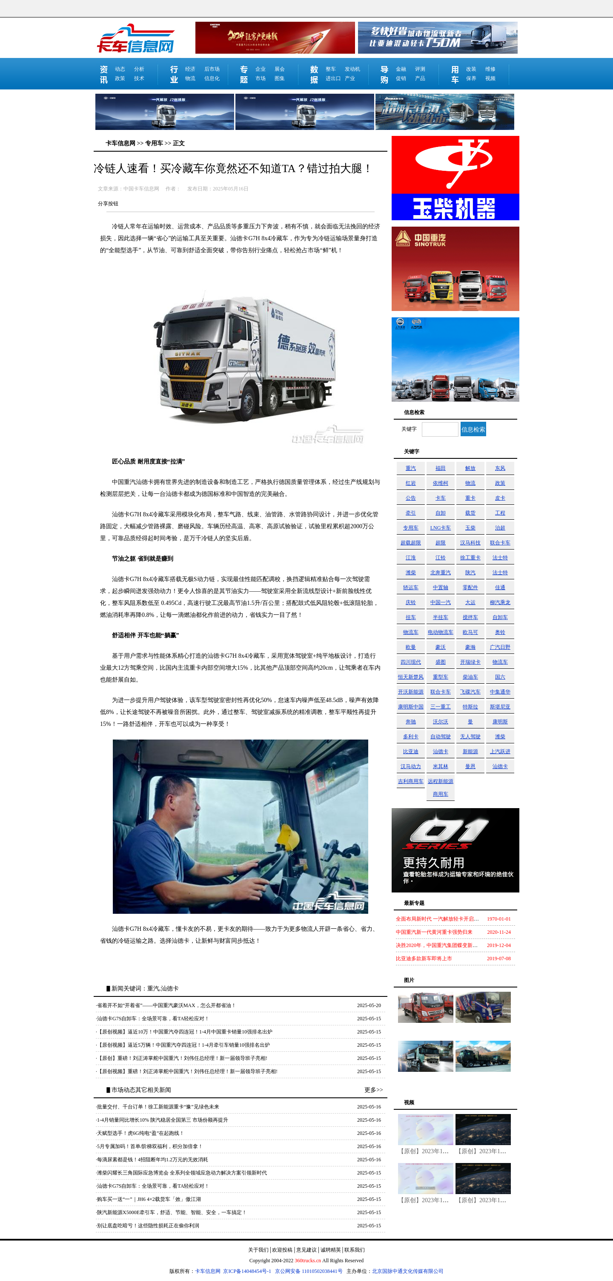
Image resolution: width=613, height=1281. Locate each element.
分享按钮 (108, 204)
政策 (120, 78)
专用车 (410, 528)
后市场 (212, 69)
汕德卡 (440, 751)
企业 (260, 69)
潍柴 (411, 573)
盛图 (440, 662)
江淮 (411, 558)
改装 (471, 69)
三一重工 (440, 707)
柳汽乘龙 (500, 602)
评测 (420, 69)
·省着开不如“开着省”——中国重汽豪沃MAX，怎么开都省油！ (166, 1005)
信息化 (212, 78)
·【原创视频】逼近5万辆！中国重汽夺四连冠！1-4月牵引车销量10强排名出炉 (183, 1045)
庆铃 (411, 602)
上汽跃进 (500, 751)
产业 (350, 78)
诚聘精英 (331, 1250)
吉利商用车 (411, 781)
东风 (500, 468)
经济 (190, 69)
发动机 (352, 69)
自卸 (440, 513)
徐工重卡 (470, 558)
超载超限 (411, 543)
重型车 (440, 677)
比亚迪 (410, 751)
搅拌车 (470, 617)
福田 (440, 468)
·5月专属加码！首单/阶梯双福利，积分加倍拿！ (149, 1146)
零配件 (470, 587)
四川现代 (411, 662)
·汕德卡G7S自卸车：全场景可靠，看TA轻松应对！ (152, 1019)
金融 (401, 69)
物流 (190, 78)
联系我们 (354, 1250)
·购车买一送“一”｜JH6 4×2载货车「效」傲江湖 (148, 1199)
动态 (120, 69)
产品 (420, 78)
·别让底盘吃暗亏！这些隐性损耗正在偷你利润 (147, 1226)
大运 (470, 602)
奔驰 (411, 722)
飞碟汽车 (470, 692)
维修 (490, 69)
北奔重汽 (440, 573)
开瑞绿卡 (470, 662)
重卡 (470, 498)
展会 (280, 69)
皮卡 (500, 498)
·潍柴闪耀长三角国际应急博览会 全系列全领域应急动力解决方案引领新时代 (181, 1173)
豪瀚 (470, 647)
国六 (500, 677)
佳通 (500, 587)
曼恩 (470, 766)
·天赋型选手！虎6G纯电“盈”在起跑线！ (140, 1133)
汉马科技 (470, 543)
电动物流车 (440, 632)
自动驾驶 (440, 737)
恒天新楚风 (411, 677)
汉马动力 (411, 766)
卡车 (440, 498)
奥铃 (500, 632)
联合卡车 (500, 543)
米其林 (440, 766)
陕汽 (470, 573)
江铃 (440, 558)
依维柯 (440, 483)
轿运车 (410, 587)
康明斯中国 (411, 707)
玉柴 (470, 528)
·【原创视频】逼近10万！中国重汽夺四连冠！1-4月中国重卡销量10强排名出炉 (184, 1032)
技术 (139, 78)
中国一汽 (440, 602)
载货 (470, 513)
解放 (470, 468)
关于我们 (258, 1250)
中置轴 (440, 587)
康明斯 (500, 722)
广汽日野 (500, 647)
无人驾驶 (470, 737)
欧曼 (411, 647)
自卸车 (500, 617)
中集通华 (500, 692)
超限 (440, 543)
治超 (500, 528)
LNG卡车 (440, 528)
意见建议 (306, 1250)
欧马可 (470, 632)
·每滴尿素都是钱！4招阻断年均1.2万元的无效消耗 (152, 1160)
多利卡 (410, 737)
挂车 (411, 617)
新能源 (470, 751)
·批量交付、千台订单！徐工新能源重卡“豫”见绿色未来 (157, 1107)
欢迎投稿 (282, 1250)
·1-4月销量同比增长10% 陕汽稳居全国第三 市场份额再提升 (162, 1120)
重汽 (411, 468)
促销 (401, 78)
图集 (280, 78)
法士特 (500, 558)
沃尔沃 (440, 722)
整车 (331, 69)
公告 (411, 498)
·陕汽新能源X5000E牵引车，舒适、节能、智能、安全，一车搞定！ (171, 1212)
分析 (139, 69)
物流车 (410, 632)
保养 (471, 78)
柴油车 (470, 677)
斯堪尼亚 (500, 707)
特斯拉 (470, 707)
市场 (260, 78)
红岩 (411, 483)
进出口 (333, 78)
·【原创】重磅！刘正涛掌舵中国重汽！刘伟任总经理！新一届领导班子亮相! (181, 1058)
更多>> (373, 1090)
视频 (490, 78)
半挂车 (440, 617)
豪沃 (440, 647)
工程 (500, 513)
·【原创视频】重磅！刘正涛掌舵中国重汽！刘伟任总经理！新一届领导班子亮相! (187, 1071)
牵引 (411, 513)
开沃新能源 (411, 692)
